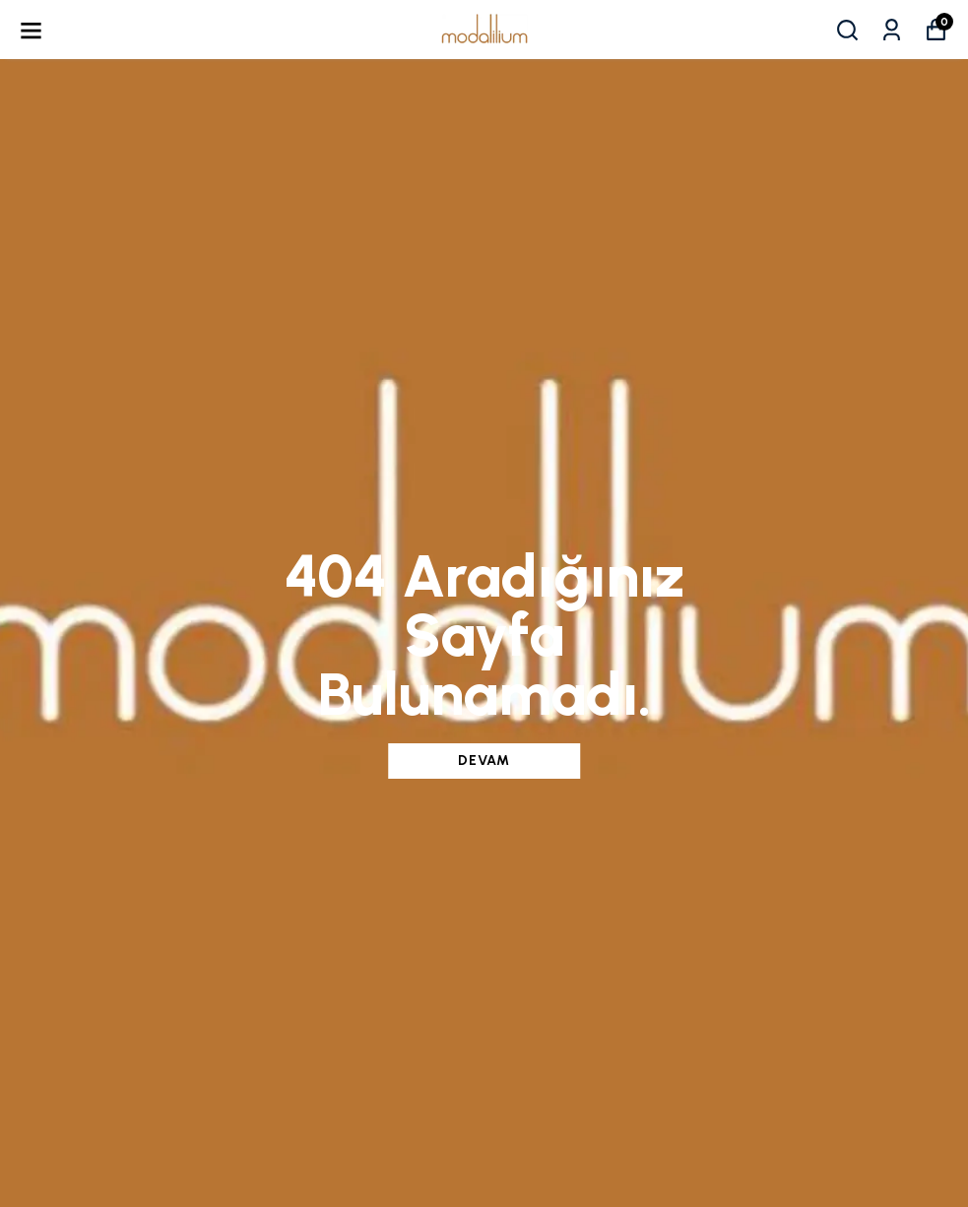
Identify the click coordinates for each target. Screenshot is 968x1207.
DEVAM (484, 760)
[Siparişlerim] (891, 30)
